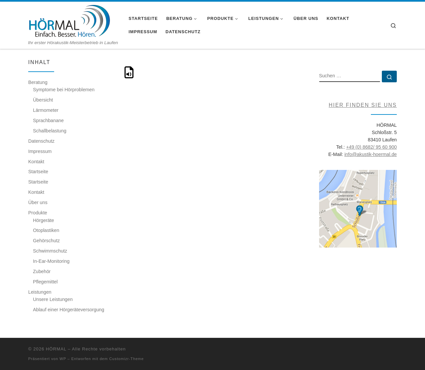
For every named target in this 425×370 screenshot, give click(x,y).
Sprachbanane (48, 120)
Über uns (37, 202)
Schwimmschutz (50, 251)
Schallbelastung (49, 130)
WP (62, 359)
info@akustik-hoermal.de (370, 154)
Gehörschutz (46, 240)
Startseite (38, 171)
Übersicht (43, 100)
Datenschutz (41, 141)
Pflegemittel (45, 281)
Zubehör (41, 271)
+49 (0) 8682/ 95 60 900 (371, 147)
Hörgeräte (43, 220)
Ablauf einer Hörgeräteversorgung (68, 309)
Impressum (39, 151)
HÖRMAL (56, 348)
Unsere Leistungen (53, 299)
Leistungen (39, 292)
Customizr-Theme (126, 359)
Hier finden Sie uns (363, 105)
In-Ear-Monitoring (51, 261)
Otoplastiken (46, 230)
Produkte (37, 212)
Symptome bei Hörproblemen (63, 89)
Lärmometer (45, 110)
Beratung (37, 82)
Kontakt (36, 161)
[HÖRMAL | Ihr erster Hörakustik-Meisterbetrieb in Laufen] (69, 21)
